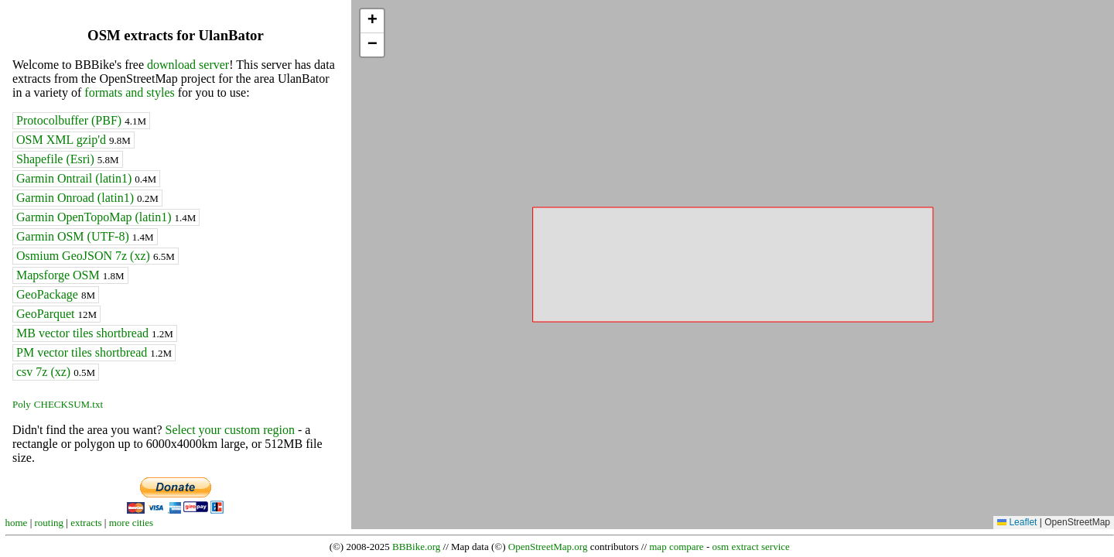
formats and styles (129, 92)
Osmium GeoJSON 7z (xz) (95, 255)
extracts (85, 522)
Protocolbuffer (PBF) (81, 120)
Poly (21, 404)
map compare (676, 546)
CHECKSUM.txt (68, 404)
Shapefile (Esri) (67, 159)
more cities (131, 522)
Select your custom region (230, 429)
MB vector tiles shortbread (94, 333)
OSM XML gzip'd (73, 139)
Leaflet (1017, 522)
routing (49, 522)
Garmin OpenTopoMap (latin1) (106, 217)
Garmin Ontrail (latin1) (86, 178)
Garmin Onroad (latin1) (87, 197)
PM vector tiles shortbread (94, 352)
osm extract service (750, 546)
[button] (372, 21)
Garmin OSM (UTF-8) (85, 236)
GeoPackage (55, 294)
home (16, 522)
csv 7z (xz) (55, 371)
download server (188, 64)
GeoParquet (56, 313)
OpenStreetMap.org (548, 546)
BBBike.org (416, 546)
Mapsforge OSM (70, 275)
